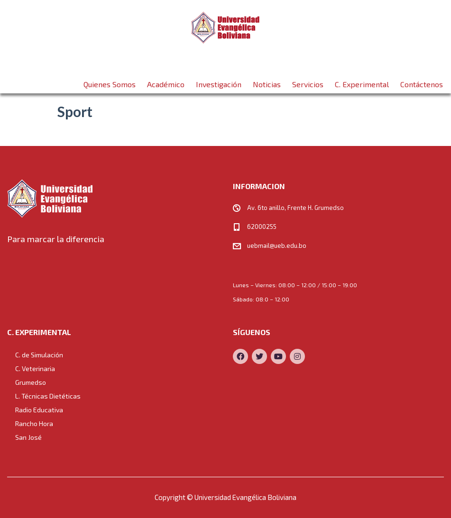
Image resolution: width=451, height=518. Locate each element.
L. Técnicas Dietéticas (48, 396)
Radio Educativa (39, 410)
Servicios (307, 81)
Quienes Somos (109, 81)
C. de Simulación (39, 355)
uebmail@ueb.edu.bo (276, 245)
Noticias (267, 81)
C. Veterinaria (35, 368)
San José (28, 437)
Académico (165, 81)
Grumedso (30, 382)
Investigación (218, 81)
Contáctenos (421, 81)
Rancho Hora (34, 423)
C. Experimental (362, 81)
